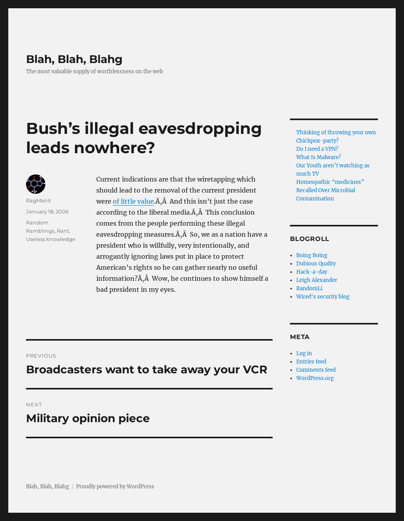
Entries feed (311, 361)
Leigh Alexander (316, 280)
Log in (304, 353)
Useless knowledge (50, 239)
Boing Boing (311, 255)
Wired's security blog (323, 296)
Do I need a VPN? (317, 149)
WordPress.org (315, 378)
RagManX (38, 200)
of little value (133, 201)
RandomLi (309, 288)
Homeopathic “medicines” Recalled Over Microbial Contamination (330, 190)
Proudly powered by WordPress (115, 486)
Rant (63, 231)
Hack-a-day (311, 272)
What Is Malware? (318, 157)
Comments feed (316, 370)
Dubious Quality (316, 263)
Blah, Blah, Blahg (74, 59)
